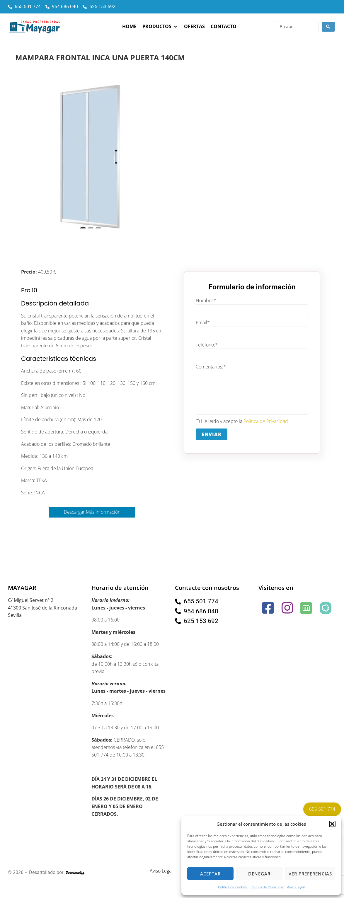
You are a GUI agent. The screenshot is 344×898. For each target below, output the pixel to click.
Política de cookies (233, 887)
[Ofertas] (194, 26)
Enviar (212, 434)
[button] (332, 824)
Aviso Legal (296, 887)
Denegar (259, 874)
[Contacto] (223, 26)
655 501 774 (322, 809)
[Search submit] (328, 27)
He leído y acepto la (242, 421)
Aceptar (210, 874)
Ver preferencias (310, 874)
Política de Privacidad (267, 887)
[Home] (129, 26)
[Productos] (160, 26)
